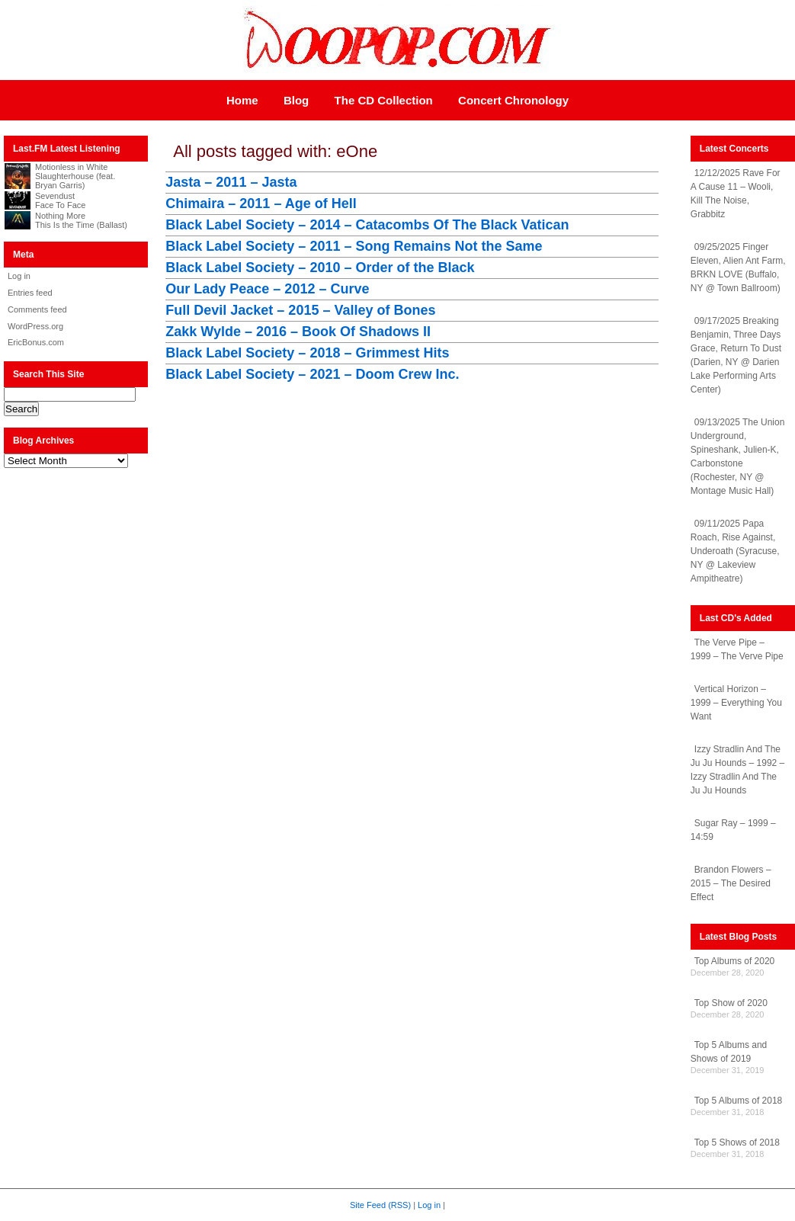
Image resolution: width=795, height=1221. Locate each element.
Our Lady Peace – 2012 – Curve (267, 288)
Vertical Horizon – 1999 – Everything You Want (736, 703)
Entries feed (30, 292)
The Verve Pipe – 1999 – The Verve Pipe (737, 649)
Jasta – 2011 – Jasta (231, 182)
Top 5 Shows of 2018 (737, 1142)
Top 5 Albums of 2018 (738, 1100)
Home (242, 100)
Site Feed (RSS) (380, 1205)
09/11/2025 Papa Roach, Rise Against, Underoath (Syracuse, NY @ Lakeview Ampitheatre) (735, 551)
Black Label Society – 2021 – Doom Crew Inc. (312, 374)
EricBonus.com (36, 342)
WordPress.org (35, 326)
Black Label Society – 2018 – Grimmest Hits (307, 353)
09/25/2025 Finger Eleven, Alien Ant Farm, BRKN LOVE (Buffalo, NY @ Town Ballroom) (738, 267)
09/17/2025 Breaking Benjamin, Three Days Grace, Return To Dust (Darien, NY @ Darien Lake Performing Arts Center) (736, 355)
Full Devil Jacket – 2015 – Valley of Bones (300, 310)
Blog (296, 100)
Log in (19, 275)
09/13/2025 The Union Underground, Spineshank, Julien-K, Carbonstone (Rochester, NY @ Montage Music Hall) (738, 456)
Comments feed (37, 309)
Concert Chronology (513, 100)
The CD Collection (384, 100)
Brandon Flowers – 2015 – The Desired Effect (731, 883)
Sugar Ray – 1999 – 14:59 (733, 830)
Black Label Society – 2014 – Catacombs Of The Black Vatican (367, 224)
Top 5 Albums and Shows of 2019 (729, 1052)
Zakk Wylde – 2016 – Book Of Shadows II (298, 331)
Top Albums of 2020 (734, 961)
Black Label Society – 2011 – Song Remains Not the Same (353, 246)
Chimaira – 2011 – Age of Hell (260, 203)
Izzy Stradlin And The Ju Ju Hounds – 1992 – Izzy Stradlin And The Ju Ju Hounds (737, 770)
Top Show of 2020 (731, 1003)
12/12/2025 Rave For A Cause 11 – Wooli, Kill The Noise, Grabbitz (736, 194)
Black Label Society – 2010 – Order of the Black (319, 267)
